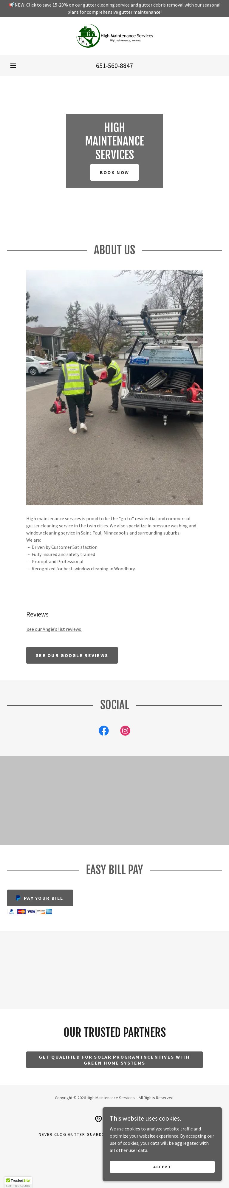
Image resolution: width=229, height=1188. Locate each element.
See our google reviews (72, 655)
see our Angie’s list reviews (54, 629)
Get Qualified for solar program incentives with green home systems (114, 1060)
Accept (162, 1166)
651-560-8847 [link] (114, 65)
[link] (114, 36)
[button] (13, 66)
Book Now (114, 172)
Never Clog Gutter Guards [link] (72, 1134)
